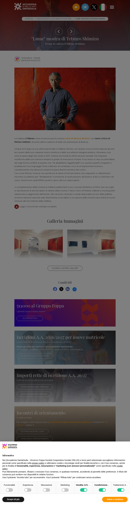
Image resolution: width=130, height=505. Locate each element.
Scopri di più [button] (13, 499)
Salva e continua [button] (115, 499)
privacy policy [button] (38, 463)
